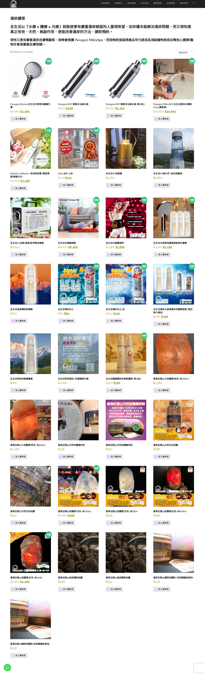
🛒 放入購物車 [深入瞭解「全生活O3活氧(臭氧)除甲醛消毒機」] (19, 255)
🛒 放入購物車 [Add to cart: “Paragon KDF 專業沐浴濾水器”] (66, 116)
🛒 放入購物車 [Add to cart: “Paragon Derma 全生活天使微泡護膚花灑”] (19, 119)
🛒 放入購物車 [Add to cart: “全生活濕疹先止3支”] (114, 321)
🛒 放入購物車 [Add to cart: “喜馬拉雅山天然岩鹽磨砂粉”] (66, 457)
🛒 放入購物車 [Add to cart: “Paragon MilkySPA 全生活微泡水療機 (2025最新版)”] (162, 119)
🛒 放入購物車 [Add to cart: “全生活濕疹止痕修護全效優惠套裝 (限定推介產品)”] (162, 324)
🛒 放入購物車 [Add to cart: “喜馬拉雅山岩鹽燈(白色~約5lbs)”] (114, 523)
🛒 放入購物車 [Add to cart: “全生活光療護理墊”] (66, 255)
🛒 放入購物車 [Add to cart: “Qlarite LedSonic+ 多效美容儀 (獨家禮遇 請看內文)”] (19, 188)
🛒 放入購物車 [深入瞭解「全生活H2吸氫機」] (114, 185)
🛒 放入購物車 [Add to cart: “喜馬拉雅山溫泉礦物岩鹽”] (66, 589)
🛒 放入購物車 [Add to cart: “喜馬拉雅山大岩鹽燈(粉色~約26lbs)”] (162, 390)
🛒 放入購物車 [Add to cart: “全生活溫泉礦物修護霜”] (19, 321)
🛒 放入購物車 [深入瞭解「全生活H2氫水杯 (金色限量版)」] (162, 185)
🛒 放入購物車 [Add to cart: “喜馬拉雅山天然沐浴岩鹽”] (162, 457)
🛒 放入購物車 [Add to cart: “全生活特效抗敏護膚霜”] (19, 390)
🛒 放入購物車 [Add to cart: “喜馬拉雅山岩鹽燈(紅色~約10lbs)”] (162, 523)
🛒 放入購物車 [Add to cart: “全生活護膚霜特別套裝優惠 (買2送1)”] (114, 390)
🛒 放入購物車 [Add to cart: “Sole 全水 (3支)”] (66, 185)
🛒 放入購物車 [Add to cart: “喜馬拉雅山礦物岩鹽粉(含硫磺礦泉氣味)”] (19, 655)
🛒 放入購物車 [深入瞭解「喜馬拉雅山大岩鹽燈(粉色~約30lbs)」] (19, 457)
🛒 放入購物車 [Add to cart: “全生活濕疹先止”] (66, 321)
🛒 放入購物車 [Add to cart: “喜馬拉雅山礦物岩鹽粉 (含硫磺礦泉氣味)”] (162, 589)
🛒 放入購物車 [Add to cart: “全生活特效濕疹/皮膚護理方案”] (66, 390)
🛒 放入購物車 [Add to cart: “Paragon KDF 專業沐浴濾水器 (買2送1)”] (114, 116)
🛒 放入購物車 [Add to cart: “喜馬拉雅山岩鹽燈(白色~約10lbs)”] (66, 523)
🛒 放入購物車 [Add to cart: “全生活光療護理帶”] (114, 255)
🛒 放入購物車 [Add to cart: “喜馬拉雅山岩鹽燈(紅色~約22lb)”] (19, 589)
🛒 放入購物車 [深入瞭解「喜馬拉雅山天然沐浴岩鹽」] (19, 523)
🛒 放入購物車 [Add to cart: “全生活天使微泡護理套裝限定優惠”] (162, 255)
